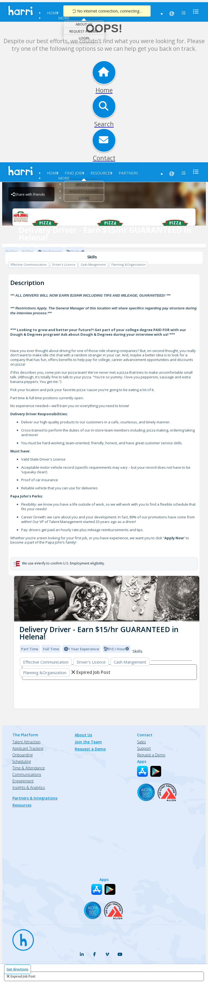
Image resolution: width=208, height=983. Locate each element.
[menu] (194, 11)
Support (144, 748)
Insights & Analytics (28, 787)
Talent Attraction (26, 741)
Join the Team (88, 741)
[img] (106, 599)
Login (84, 38)
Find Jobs (74, 173)
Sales (141, 741)
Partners (128, 173)
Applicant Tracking (27, 748)
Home (52, 12)
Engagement (23, 781)
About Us (84, 24)
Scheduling (21, 761)
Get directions (17, 969)
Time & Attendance (28, 767)
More (63, 18)
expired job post (23, 976)
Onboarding (22, 754)
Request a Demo (83, 31)
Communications (26, 774)
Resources (101, 173)
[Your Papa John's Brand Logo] (103, 217)
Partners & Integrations (34, 798)
